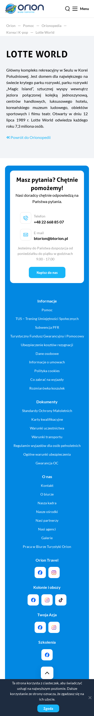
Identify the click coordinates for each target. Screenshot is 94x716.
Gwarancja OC (47, 463)
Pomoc (28, 25)
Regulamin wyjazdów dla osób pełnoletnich (47, 445)
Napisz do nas (47, 272)
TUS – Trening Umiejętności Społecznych (47, 318)
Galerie (47, 538)
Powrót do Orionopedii (28, 137)
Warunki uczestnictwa (47, 428)
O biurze (47, 494)
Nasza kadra (47, 503)
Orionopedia (51, 25)
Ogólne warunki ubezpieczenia (47, 454)
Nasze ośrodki (47, 512)
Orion (11, 25)
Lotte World (45, 32)
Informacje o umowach (47, 362)
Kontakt (47, 485)
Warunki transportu (47, 437)
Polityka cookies (47, 371)
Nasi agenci (47, 529)
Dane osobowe (47, 353)
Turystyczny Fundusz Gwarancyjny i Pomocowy (47, 336)
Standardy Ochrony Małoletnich (47, 411)
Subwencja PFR (47, 327)
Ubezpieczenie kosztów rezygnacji (47, 345)
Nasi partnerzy (47, 520)
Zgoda (48, 708)
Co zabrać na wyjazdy (47, 379)
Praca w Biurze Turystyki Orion (47, 546)
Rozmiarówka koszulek (47, 388)
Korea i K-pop (17, 32)
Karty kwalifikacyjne (47, 419)
